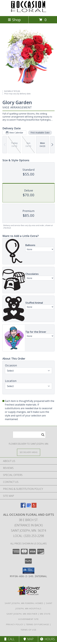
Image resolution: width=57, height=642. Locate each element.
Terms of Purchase (37, 624)
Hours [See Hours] (47, 639)
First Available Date (40, 132)
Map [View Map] (29, 639)
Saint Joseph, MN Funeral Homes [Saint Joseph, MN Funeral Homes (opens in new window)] (24, 603)
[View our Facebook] (23, 506)
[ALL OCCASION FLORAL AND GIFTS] (28, 11)
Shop (14, 19)
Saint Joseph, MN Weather (22, 613)
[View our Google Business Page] (28, 506)
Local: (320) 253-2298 (28, 536)
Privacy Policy (15, 624)
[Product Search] (29, 434)
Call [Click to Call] (9, 639)
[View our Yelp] (34, 506)
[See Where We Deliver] (28, 452)
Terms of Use (28, 629)
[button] (28, 571)
